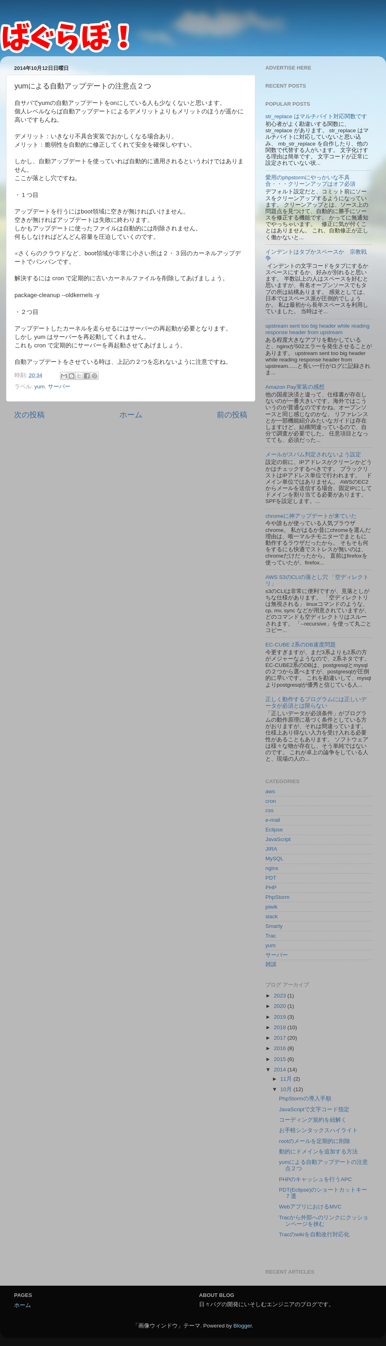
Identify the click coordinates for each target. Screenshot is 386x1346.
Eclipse (274, 830)
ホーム (130, 414)
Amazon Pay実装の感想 (294, 387)
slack (271, 916)
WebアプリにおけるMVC (310, 1207)
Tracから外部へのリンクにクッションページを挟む (324, 1221)
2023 (280, 996)
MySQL (274, 859)
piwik (271, 907)
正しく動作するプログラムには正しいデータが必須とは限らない (316, 702)
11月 (287, 1079)
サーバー (59, 387)
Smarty (274, 926)
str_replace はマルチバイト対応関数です (316, 116)
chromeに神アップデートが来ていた (311, 516)
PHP (271, 887)
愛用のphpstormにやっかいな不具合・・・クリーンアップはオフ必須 (310, 180)
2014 (280, 1070)
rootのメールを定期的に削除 (314, 1141)
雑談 (271, 964)
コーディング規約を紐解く (313, 1120)
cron (270, 801)
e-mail (272, 820)
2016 (280, 1048)
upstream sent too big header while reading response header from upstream (317, 329)
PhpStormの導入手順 (305, 1099)
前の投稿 (232, 414)
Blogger (242, 1326)
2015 (280, 1059)
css (269, 810)
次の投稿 (29, 414)
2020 (280, 1006)
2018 (280, 1027)
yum (40, 387)
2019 (280, 1017)
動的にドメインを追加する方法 (318, 1152)
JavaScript (278, 839)
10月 (287, 1089)
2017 (280, 1038)
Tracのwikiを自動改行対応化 (314, 1234)
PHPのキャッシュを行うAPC (315, 1179)
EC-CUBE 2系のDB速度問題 (300, 645)
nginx (271, 868)
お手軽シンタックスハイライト (318, 1130)
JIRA (271, 849)
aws (270, 791)
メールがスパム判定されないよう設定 (313, 454)
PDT (270, 878)
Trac (270, 936)
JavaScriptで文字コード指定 (314, 1109)
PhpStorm (277, 897)
